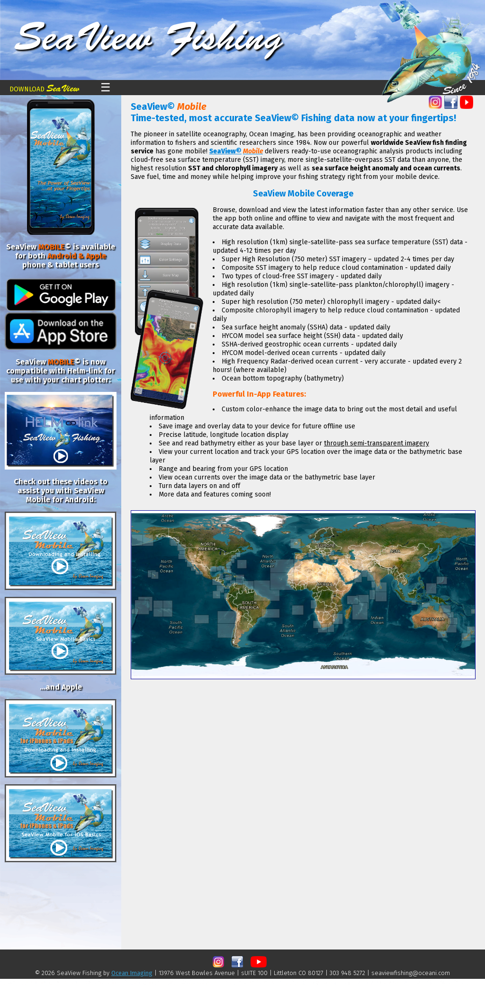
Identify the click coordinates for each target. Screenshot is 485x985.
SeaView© (225, 151)
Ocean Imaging (132, 972)
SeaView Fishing (148, 37)
